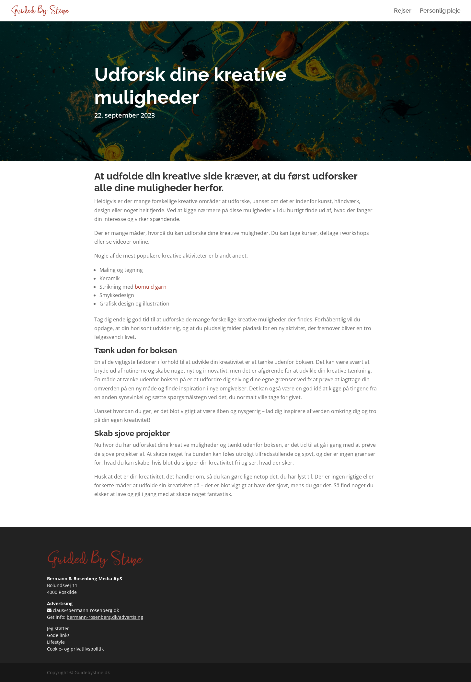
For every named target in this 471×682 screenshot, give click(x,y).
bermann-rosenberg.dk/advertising (105, 617)
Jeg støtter (58, 628)
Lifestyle (56, 642)
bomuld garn (151, 286)
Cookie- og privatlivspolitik (75, 649)
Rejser (402, 11)
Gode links (58, 635)
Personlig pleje (440, 11)
